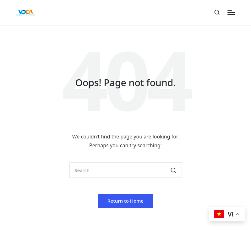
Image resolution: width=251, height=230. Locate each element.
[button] (173, 170)
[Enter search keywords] (125, 170)
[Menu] (231, 12)
